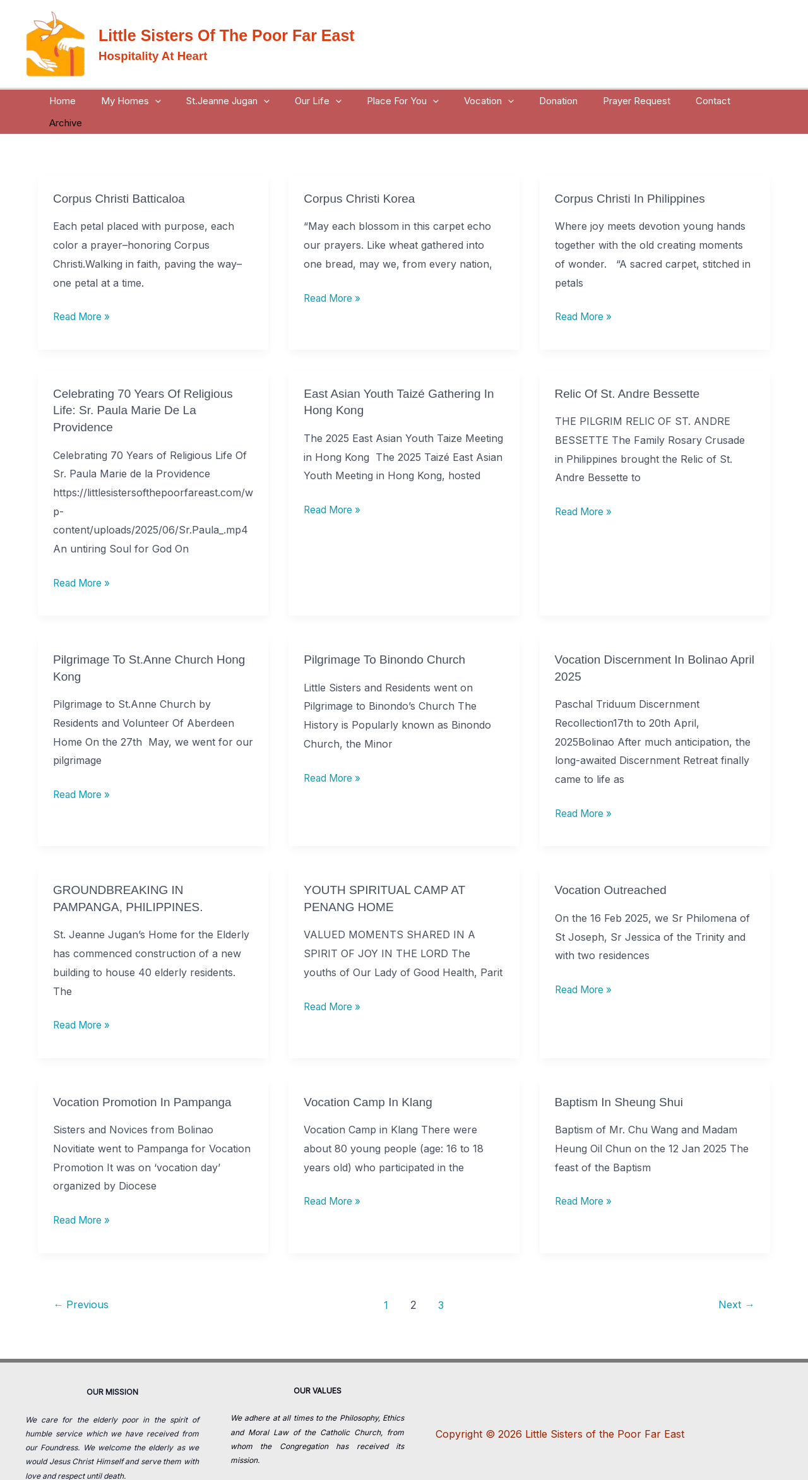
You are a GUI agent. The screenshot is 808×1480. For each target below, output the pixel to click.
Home (82, 101)
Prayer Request (612, 101)
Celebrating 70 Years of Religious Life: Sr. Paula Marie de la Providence (147, 387)
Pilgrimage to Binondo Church (389, 636)
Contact (682, 101)
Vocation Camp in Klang (371, 1076)
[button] (168, 101)
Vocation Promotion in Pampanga (147, 1076)
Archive (734, 101)
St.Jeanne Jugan (234, 101)
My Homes (144, 101)
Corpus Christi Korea (362, 176)
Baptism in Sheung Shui (623, 1076)
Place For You (397, 101)
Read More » (84, 293)
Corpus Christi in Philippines (634, 176)
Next (735, 1279)
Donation (540, 101)
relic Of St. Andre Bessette (631, 371)
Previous (83, 1279)
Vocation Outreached (614, 865)
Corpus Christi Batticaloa (122, 176)
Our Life (318, 101)
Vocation (477, 101)
